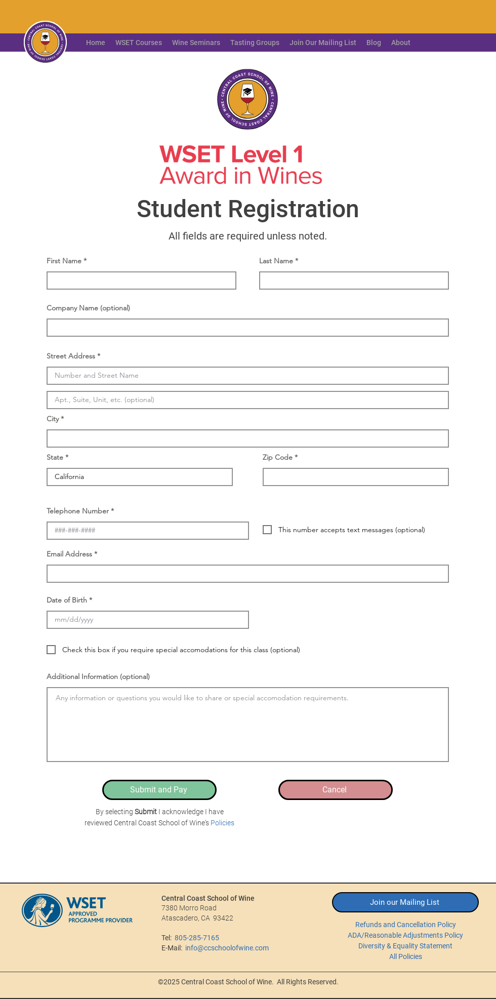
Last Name (276, 260)
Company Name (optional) (88, 307)
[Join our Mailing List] (405, 902)
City (53, 418)
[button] (401, 42)
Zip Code (278, 457)
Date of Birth (67, 600)
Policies (222, 823)
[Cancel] (335, 790)
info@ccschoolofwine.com (227, 948)
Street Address (71, 355)
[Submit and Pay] (159, 790)
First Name (64, 260)
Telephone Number (78, 510)
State (55, 457)
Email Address (69, 553)
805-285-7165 (197, 938)
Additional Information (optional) (98, 676)
